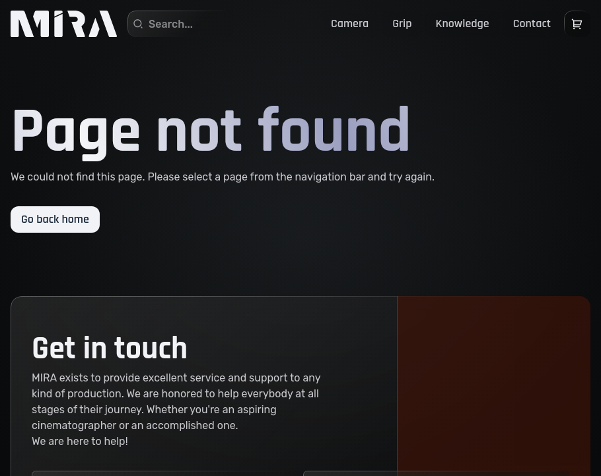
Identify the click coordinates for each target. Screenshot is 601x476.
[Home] (64, 24)
